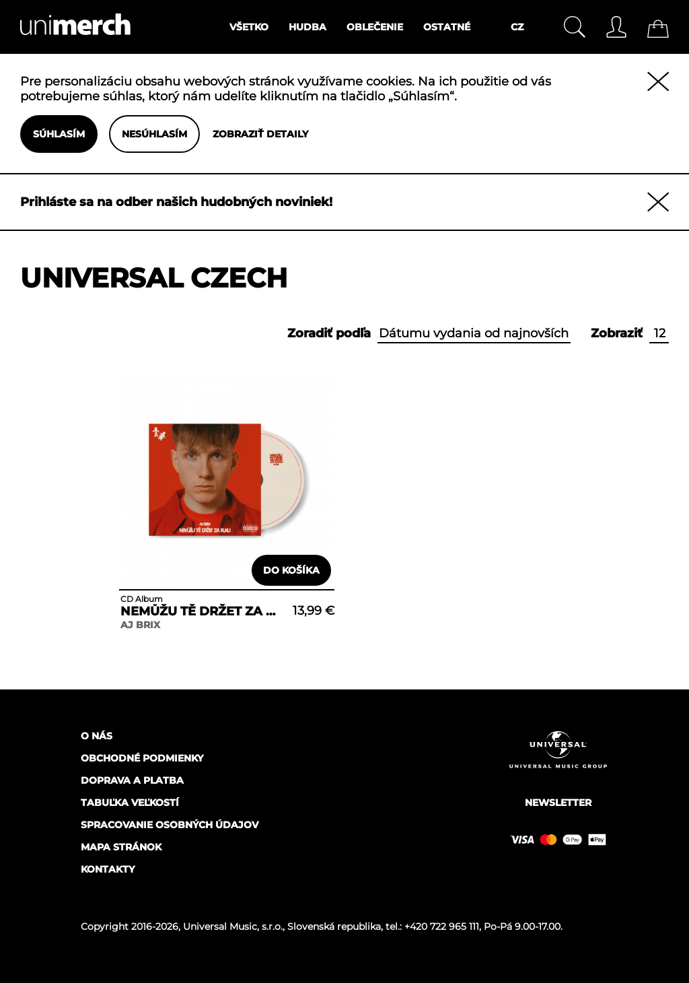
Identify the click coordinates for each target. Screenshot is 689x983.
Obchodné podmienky (142, 758)
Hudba (307, 27)
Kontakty (108, 869)
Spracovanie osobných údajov (169, 825)
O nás (96, 736)
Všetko (248, 27)
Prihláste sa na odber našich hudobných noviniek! (176, 202)
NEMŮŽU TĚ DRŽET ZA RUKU (200, 611)
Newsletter (558, 802)
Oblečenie (375, 27)
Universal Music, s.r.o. (233, 926)
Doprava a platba (132, 780)
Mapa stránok (121, 847)
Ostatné (446, 27)
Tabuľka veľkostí (130, 802)
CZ (517, 27)
